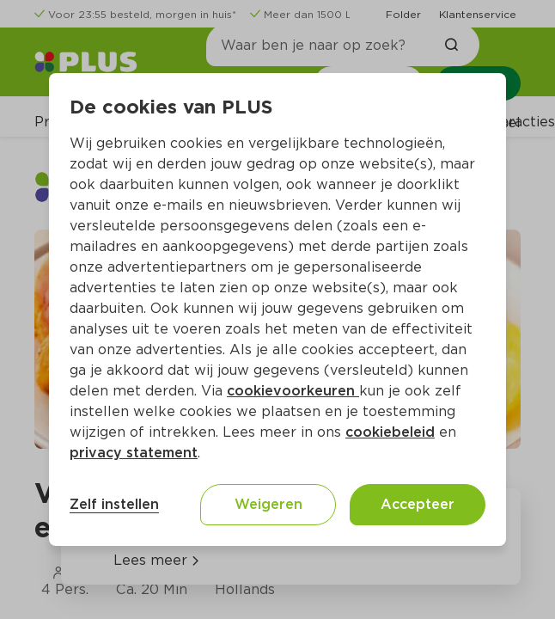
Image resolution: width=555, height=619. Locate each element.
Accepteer (417, 504)
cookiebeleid (390, 432)
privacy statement (134, 452)
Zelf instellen (114, 504)
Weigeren (268, 504)
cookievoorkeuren (293, 391)
